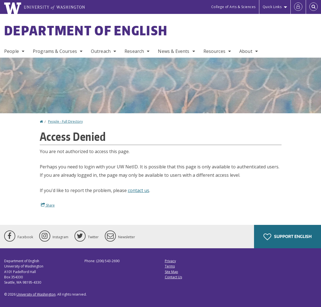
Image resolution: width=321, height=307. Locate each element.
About (245, 51)
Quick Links (272, 6)
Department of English (86, 30)
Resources (214, 51)
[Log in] (298, 7)
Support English (287, 237)
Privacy (170, 261)
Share (48, 205)
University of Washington (36, 294)
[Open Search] (313, 7)
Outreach (101, 51)
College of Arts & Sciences (233, 6)
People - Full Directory (65, 121)
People (11, 51)
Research (134, 51)
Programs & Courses (55, 51)
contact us (138, 190)
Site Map (171, 271)
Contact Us (173, 277)
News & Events (173, 51)
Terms (170, 266)
